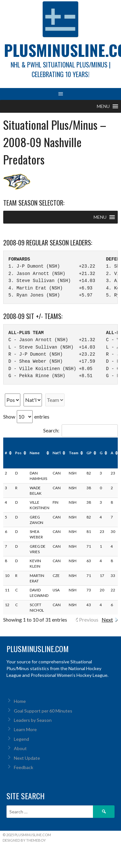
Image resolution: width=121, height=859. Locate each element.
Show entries (26, 416)
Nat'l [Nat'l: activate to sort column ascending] (57, 453)
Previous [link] (88, 619)
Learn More (25, 729)
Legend (21, 739)
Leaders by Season (33, 720)
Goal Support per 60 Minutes (43, 710)
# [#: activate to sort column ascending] (6, 453)
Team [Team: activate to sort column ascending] (73, 453)
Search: (80, 430)
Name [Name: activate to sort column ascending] (35, 453)
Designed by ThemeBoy (24, 840)
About (20, 748)
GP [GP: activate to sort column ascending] (89, 453)
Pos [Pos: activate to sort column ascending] (18, 453)
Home (20, 701)
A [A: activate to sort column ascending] (112, 453)
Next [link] (107, 619)
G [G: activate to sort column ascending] (101, 453)
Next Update (27, 758)
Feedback (23, 767)
